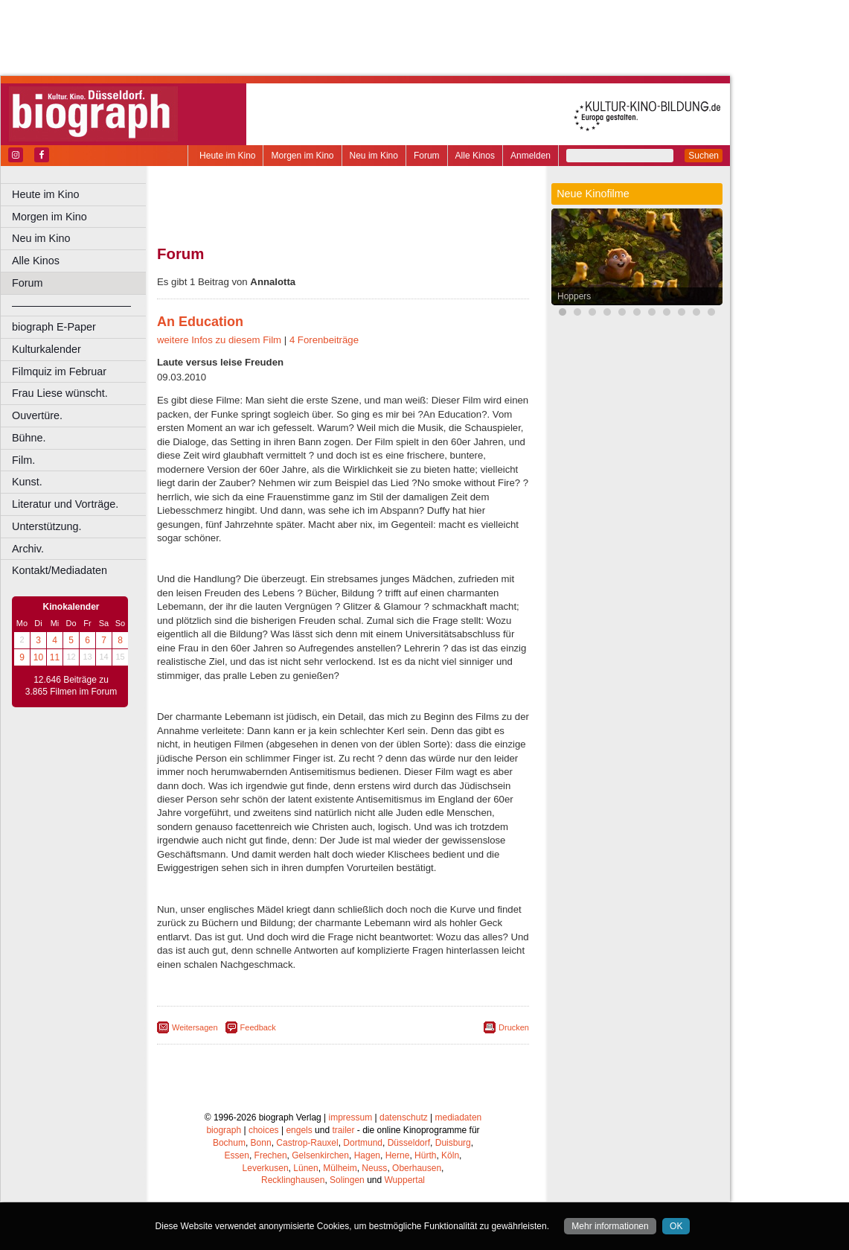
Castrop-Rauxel (307, 1143)
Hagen (367, 1155)
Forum (427, 155)
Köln (450, 1155)
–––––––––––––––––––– (71, 305)
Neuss (374, 1168)
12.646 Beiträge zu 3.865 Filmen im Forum (71, 686)
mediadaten (458, 1117)
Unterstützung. (47, 526)
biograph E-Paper (54, 327)
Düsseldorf (409, 1143)
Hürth (425, 1155)
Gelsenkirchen (320, 1155)
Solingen (347, 1180)
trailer (343, 1130)
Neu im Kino (374, 155)
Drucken (514, 1027)
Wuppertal (405, 1180)
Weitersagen (195, 1027)
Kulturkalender (46, 349)
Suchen (703, 155)
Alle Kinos (475, 155)
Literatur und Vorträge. (65, 504)
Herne (397, 1155)
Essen (237, 1155)
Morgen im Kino (302, 155)
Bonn (261, 1143)
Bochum (229, 1143)
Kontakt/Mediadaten (59, 570)
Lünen (305, 1168)
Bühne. (29, 438)
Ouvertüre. (37, 415)
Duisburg (453, 1143)
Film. (23, 460)
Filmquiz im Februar (59, 371)
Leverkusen (266, 1168)
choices (264, 1130)
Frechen (270, 1155)
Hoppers (574, 296)
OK (676, 1226)
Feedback (258, 1027)
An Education (200, 321)
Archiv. (28, 549)
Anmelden (530, 155)
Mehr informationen (609, 1226)
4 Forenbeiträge (324, 339)
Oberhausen (416, 1168)
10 (38, 657)
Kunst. (27, 482)
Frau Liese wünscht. (60, 393)
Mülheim (339, 1168)
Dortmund (362, 1143)
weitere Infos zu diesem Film (219, 339)
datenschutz (403, 1117)
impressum (351, 1117)
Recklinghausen (292, 1180)
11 (55, 657)
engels (299, 1130)
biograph (223, 1130)
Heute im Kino (227, 155)
